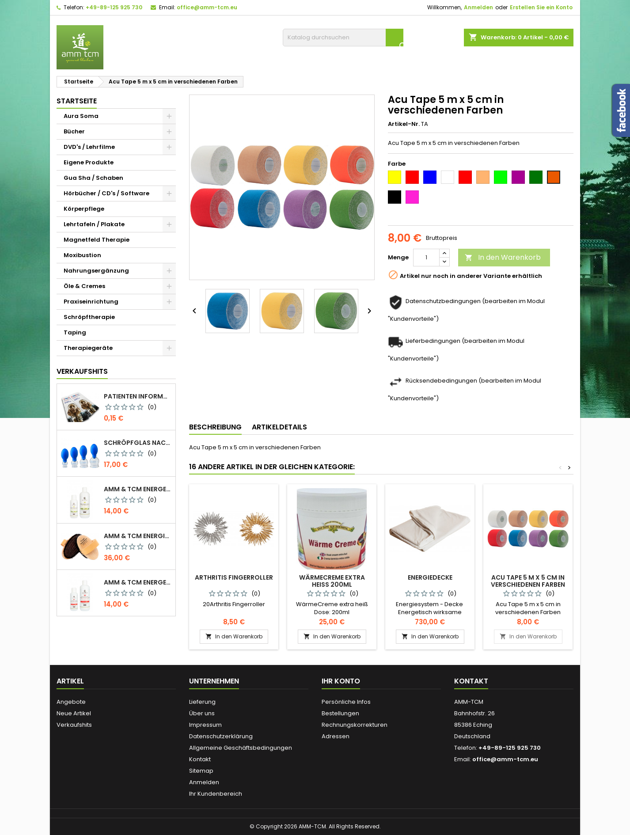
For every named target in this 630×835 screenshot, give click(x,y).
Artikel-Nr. (404, 124)
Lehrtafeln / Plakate (94, 224)
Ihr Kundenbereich (215, 793)
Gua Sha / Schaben (93, 178)
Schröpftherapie (89, 317)
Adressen (335, 736)
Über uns (202, 713)
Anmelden (478, 7)
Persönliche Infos (346, 702)
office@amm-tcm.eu (207, 7)
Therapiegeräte (88, 348)
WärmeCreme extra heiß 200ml (332, 581)
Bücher (74, 131)
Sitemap (201, 771)
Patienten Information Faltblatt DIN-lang (138, 396)
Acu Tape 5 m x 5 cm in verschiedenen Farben (528, 581)
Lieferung (202, 702)
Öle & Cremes (84, 286)
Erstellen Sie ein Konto (541, 7)
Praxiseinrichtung (91, 301)
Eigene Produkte (89, 162)
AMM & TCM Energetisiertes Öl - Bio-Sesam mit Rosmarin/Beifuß (138, 489)
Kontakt (200, 759)
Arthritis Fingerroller (234, 577)
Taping (75, 332)
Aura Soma (81, 116)
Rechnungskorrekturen (354, 725)
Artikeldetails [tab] (279, 427)
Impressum (205, 725)
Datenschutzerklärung (221, 736)
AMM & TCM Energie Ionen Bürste (138, 535)
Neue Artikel (74, 713)
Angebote (71, 702)
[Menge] (426, 257)
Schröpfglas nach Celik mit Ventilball (138, 442)
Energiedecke (430, 577)
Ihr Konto (341, 681)
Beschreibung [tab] (215, 427)
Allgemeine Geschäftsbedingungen (240, 748)
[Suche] (343, 37)
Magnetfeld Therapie (96, 239)
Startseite (77, 101)
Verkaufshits (82, 371)
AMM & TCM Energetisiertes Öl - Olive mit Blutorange (138, 582)
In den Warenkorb (503, 257)
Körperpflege (84, 209)
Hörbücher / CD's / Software (106, 193)
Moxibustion (82, 255)
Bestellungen (340, 713)
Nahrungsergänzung (96, 270)
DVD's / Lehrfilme (89, 147)
